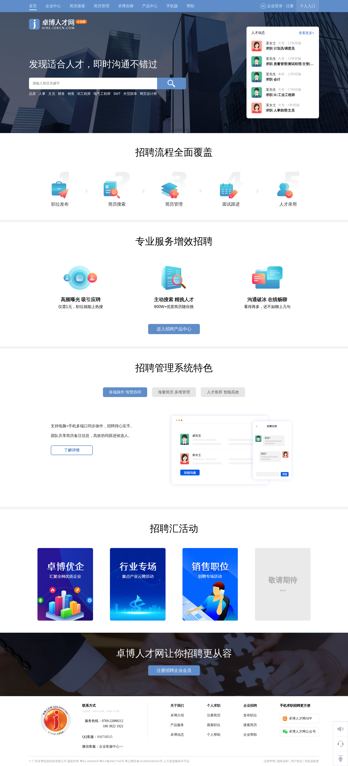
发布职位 (250, 715)
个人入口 (307, 6)
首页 (33, 6)
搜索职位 (213, 725)
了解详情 (72, 450)
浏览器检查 (311, 761)
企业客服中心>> (111, 746)
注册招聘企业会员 (174, 670)
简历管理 (101, 6)
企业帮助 (250, 734)
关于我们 (177, 705)
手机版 (172, 6)
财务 (61, 94)
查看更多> (306, 33)
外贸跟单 (130, 94)
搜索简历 (250, 725)
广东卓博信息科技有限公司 (49, 761)
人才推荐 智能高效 (223, 392)
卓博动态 (177, 734)
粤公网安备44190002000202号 (144, 761)
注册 (290, 6)
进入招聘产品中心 (174, 329)
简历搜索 (77, 6)
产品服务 (177, 725)
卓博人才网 (58, 24)
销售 (71, 94)
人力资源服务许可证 (176, 761)
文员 (51, 94)
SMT (117, 94)
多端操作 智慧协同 (125, 392)
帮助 (190, 6)
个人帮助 (213, 734)
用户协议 (297, 761)
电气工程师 (102, 94)
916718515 (104, 737)
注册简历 (213, 715)
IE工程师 (84, 94)
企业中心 (53, 6)
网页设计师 (148, 94)
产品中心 (150, 6)
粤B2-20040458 (89, 761)
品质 (32, 94)
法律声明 (269, 761)
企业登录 (272, 6)
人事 (42, 94)
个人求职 (213, 705)
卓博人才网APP (297, 718)
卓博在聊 (125, 6)
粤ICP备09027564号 (111, 761)
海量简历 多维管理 (174, 392)
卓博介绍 (177, 715)
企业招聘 (250, 705)
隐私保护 (283, 761)
